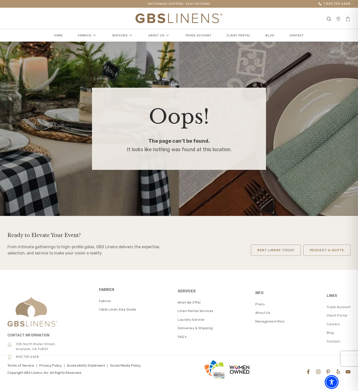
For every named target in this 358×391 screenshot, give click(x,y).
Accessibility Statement (86, 365)
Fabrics (87, 35)
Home (58, 35)
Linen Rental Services (196, 348)
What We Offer (189, 340)
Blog (270, 35)
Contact (296, 35)
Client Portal (238, 35)
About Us (158, 35)
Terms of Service (20, 365)
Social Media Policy (125, 365)
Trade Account (198, 35)
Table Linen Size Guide (117, 343)
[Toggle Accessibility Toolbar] (331, 382)
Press (260, 345)
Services (122, 35)
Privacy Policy (50, 365)
